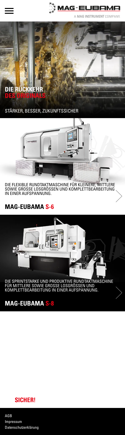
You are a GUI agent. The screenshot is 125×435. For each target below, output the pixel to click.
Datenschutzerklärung (22, 427)
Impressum (13, 421)
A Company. (97, 16)
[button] (9, 11)
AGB (8, 415)
